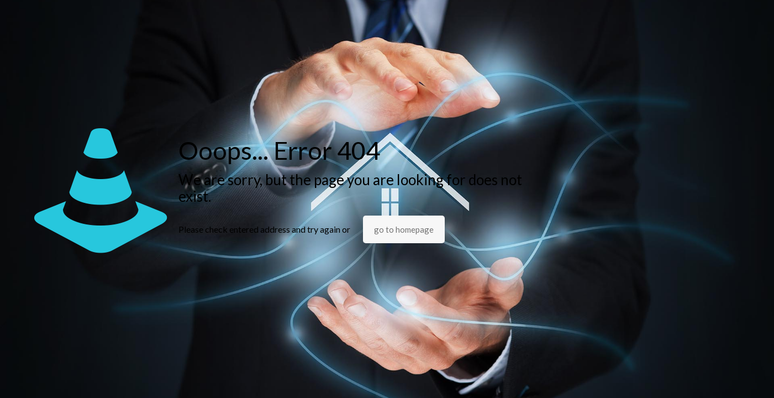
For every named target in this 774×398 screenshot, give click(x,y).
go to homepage (404, 229)
